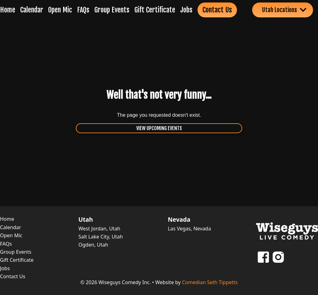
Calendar (31, 9)
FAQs (83, 9)
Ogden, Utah (93, 244)
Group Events (111, 9)
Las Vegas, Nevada (189, 228)
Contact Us (217, 9)
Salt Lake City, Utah (100, 236)
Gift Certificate (154, 9)
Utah (85, 219)
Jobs (186, 9)
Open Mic (60, 9)
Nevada (179, 219)
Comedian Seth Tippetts (210, 282)
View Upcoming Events (159, 128)
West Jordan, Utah (99, 228)
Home (7, 9)
